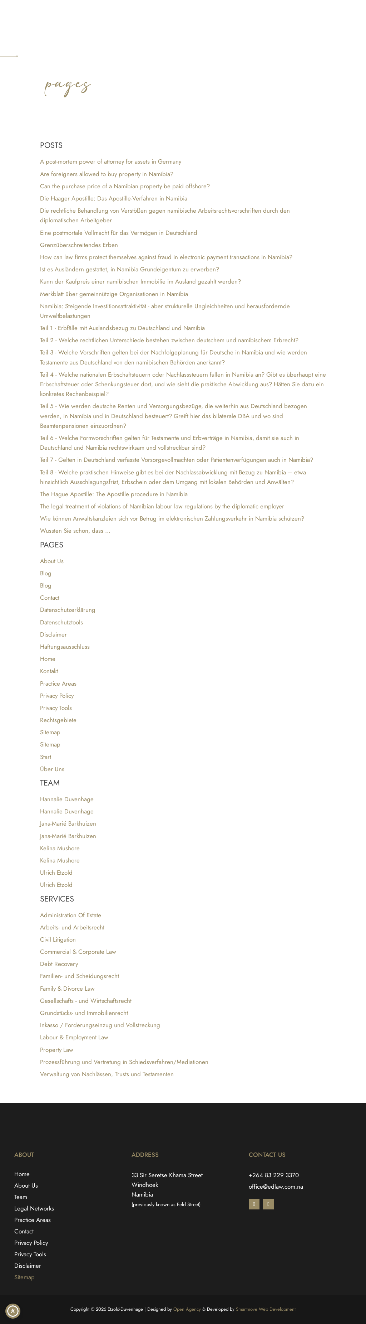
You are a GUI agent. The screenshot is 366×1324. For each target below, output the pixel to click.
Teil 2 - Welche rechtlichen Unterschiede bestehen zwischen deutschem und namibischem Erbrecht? (169, 340)
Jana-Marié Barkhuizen (68, 823)
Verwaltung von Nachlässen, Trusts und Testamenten (107, 1074)
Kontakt (49, 671)
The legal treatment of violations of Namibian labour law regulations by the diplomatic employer (162, 506)
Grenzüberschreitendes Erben (79, 245)
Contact (49, 597)
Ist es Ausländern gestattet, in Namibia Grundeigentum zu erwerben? (129, 269)
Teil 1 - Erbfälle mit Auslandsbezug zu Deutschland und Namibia (122, 328)
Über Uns (52, 769)
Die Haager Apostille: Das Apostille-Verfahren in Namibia (113, 198)
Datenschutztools (61, 622)
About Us (52, 561)
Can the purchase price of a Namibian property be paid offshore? (125, 186)
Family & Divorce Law (67, 988)
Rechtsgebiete (58, 720)
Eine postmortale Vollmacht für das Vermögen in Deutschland (118, 232)
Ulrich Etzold (56, 872)
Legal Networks (34, 1208)
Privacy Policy (57, 695)
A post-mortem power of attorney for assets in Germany (110, 161)
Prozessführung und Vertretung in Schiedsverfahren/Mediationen (124, 1062)
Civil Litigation (58, 939)
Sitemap (50, 732)
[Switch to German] (351, 12)
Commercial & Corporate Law (78, 951)
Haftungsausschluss (65, 646)
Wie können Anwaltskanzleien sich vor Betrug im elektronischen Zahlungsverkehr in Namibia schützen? (172, 518)
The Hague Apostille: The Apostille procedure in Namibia (114, 494)
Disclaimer (53, 634)
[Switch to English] (338, 12)
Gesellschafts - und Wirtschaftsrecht (86, 1000)
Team (20, 1196)
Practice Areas (58, 683)
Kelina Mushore (60, 848)
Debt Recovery (59, 964)
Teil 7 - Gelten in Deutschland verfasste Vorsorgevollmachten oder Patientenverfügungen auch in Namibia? (176, 459)
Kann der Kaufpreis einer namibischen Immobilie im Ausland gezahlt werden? (140, 281)
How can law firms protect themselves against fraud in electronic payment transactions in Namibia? (166, 257)
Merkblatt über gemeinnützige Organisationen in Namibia (114, 294)
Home (47, 658)
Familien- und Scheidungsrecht (79, 976)
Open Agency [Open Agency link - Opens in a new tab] (187, 1309)
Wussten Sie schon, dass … (75, 530)
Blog (45, 573)
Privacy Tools (56, 708)
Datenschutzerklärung (67, 609)
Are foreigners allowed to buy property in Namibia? (106, 174)
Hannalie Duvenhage (67, 799)
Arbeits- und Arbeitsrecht (72, 927)
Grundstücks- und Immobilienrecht (84, 1013)
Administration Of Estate (70, 915)
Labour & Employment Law (74, 1037)
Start (45, 757)
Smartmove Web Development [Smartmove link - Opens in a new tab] (266, 1309)
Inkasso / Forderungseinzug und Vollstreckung (100, 1025)
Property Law (56, 1049)
